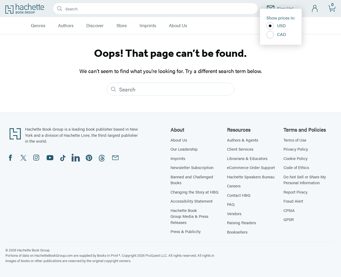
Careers (234, 185)
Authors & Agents (242, 140)
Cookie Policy (295, 158)
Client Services (240, 149)
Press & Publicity (185, 231)
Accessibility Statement (191, 201)
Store (121, 26)
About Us (178, 26)
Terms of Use (294, 140)
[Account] (315, 8)
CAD (276, 34)
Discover (95, 26)
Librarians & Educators (247, 158)
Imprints (148, 26)
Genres (38, 26)
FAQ (230, 204)
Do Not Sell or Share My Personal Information (304, 180)
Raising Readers (241, 222)
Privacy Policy (295, 149)
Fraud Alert (293, 201)
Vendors (234, 213)
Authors (66, 26)
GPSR (288, 219)
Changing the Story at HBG (194, 192)
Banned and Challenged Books (191, 180)
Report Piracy (295, 192)
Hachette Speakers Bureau (250, 176)
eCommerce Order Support (251, 167)
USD (276, 26)
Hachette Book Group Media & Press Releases (189, 216)
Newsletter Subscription (191, 167)
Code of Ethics (296, 167)
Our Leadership (184, 149)
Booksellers (237, 232)
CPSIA (289, 210)
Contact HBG (238, 195)
